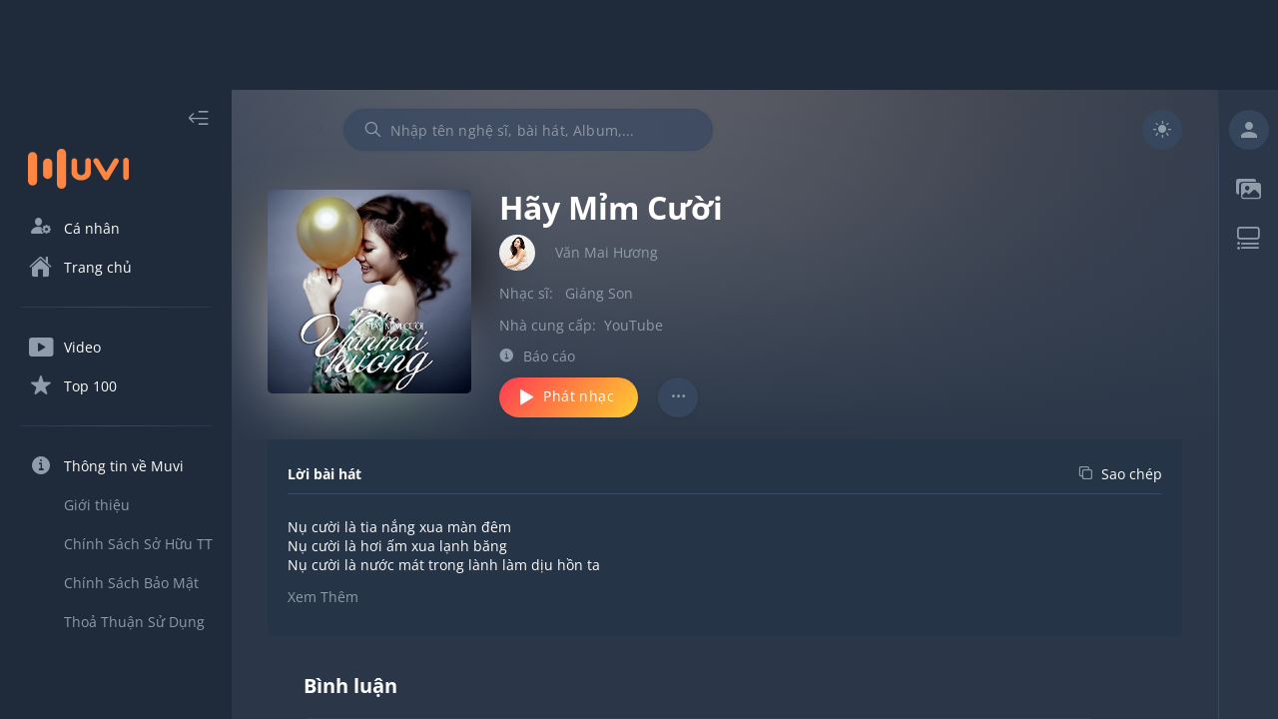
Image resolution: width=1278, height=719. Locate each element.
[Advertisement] (639, 45)
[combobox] (528, 130)
